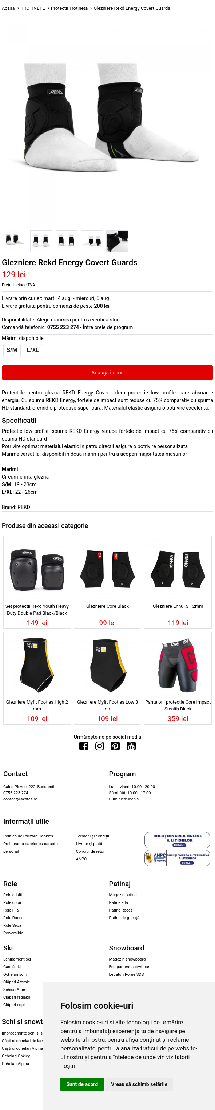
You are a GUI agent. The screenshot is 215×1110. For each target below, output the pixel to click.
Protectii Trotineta (69, 8)
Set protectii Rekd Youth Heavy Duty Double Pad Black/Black (37, 609)
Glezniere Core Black (107, 606)
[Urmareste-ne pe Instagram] (99, 748)
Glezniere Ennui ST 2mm (178, 606)
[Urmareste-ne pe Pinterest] (115, 748)
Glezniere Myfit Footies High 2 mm (37, 705)
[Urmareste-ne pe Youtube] (131, 748)
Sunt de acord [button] (82, 1084)
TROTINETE (33, 8)
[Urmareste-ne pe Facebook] (83, 748)
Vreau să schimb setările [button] (139, 1084)
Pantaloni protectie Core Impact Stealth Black (178, 705)
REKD (23, 507)
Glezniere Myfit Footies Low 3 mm (107, 705)
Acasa (8, 8)
